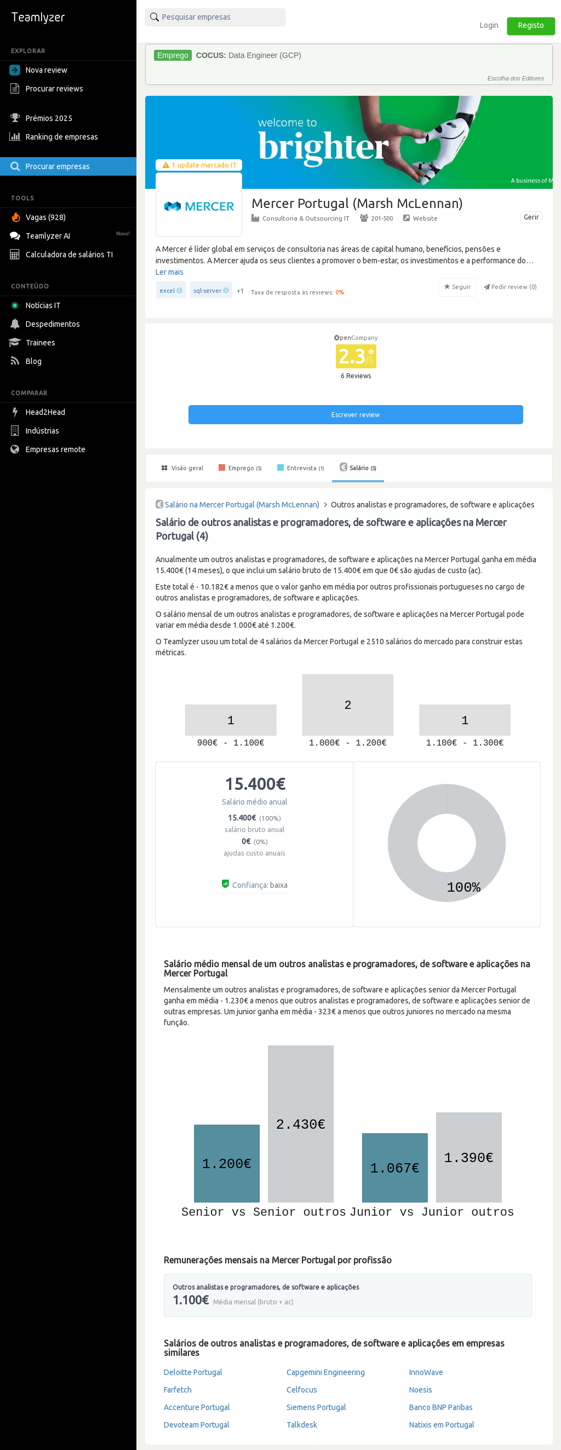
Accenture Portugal (197, 1407)
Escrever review (355, 414)
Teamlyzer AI (71, 234)
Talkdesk (302, 1424)
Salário (358, 467)
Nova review (38, 70)
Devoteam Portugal (197, 1424)
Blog (27, 361)
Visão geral (182, 468)
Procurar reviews (47, 88)
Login (489, 25)
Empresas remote (48, 449)
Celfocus (302, 1389)
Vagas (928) (39, 217)
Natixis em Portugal (441, 1424)
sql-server (207, 290)
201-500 (376, 218)
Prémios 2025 (42, 118)
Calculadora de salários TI (62, 254)
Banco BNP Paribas (441, 1407)
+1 (240, 290)
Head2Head (38, 412)
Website (420, 218)
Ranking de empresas (55, 136)
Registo (531, 25)
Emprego (240, 467)
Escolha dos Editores (516, 78)
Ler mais (170, 272)
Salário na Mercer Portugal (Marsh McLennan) (242, 504)
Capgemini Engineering (326, 1372)
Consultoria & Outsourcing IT (300, 218)
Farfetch (178, 1389)
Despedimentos (46, 324)
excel (167, 290)
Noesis (420, 1389)
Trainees (33, 342)
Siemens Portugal (316, 1407)
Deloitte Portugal (193, 1372)
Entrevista (300, 467)
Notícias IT (37, 305)
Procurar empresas (51, 166)
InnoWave (426, 1372)
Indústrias (35, 430)
